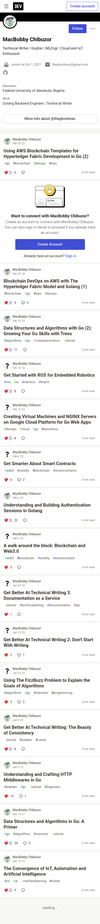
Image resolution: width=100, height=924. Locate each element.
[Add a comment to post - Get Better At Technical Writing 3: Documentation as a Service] (8, 614)
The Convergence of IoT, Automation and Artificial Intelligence (45, 871)
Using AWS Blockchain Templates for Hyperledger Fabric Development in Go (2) (46, 153)
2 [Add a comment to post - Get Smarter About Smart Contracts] (20, 479)
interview (41, 693)
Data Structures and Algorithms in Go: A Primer (44, 824)
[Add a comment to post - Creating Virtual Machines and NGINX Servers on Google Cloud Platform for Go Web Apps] (10, 438)
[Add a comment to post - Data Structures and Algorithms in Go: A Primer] (10, 843)
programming (62, 693)
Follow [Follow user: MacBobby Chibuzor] (77, 28)
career (41, 740)
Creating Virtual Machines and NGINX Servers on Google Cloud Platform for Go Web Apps (50, 419)
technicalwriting (32, 605)
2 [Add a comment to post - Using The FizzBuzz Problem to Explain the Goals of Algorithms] (20, 702)
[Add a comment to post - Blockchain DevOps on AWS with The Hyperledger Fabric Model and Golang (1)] (10, 303)
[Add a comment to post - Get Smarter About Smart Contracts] (8, 480)
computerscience (47, 340)
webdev (26, 740)
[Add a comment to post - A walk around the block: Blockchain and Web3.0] (8, 567)
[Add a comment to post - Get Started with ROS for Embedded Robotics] (10, 391)
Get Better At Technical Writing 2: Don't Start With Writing (48, 642)
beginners (52, 787)
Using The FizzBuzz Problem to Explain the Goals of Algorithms (47, 683)
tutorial (69, 340)
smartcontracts (64, 470)
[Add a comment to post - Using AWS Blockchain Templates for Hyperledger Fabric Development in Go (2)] (10, 172)
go (7, 163)
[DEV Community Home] (18, 6)
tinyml (44, 382)
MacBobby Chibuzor (27, 139)
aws (53, 163)
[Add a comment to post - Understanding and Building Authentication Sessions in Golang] (10, 520)
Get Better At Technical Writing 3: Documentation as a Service (37, 595)
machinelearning (33, 881)
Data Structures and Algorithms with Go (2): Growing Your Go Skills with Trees (48, 330)
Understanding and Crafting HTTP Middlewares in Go (38, 777)
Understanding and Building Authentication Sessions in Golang (47, 507)
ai (16, 382)
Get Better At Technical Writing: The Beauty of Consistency (47, 730)
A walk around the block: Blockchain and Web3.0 (44, 548)
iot (7, 881)
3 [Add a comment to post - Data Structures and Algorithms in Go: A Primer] (26, 843)
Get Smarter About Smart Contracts (40, 463)
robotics (28, 382)
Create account (82, 6)
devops (40, 163)
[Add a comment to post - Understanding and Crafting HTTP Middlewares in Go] (8, 796)
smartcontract (64, 558)
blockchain (21, 163)
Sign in (71, 256)
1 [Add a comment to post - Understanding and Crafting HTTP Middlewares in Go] (22, 796)
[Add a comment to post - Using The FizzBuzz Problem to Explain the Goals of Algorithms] (8, 702)
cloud (25, 429)
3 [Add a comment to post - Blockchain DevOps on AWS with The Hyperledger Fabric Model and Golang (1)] (24, 302)
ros (7, 382)
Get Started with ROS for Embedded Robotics (49, 375)
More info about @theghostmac (50, 119)
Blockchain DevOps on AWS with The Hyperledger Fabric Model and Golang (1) (45, 283)
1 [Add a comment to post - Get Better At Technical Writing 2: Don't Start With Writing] (20, 655)
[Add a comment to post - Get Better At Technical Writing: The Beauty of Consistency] (10, 749)
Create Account (50, 244)
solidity (23, 470)
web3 (9, 470)
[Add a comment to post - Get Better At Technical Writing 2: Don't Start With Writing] (8, 655)
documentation (58, 605)
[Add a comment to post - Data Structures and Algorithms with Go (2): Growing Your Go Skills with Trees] (10, 350)
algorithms (12, 340)
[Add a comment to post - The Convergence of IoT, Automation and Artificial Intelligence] (10, 890)
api (77, 605)
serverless (50, 429)
